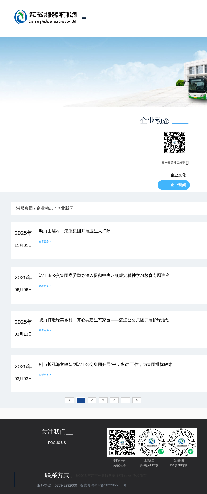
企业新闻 (178, 185)
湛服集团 (24, 208)
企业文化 (178, 175)
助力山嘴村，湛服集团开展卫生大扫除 (75, 231)
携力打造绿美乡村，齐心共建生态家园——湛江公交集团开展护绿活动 (104, 320)
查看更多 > (45, 241)
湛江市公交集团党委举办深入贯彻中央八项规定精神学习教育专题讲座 (104, 275)
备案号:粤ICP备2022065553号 (103, 485)
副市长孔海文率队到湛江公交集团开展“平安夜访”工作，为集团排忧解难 (105, 364)
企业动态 (44, 208)
